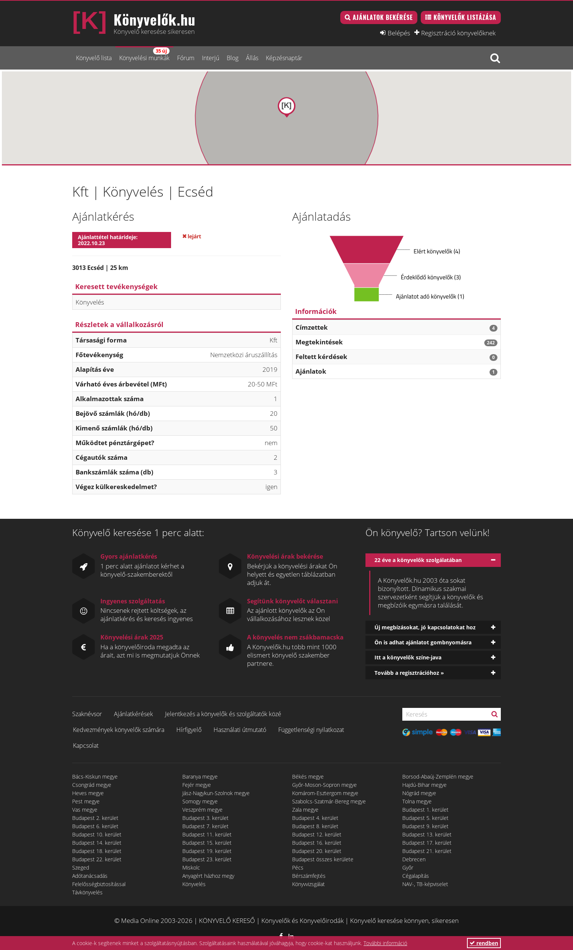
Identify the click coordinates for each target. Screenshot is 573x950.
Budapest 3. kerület (205, 817)
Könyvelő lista (94, 58)
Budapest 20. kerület (316, 851)
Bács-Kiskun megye (95, 776)
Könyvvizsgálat (308, 884)
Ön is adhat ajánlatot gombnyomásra (422, 642)
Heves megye (88, 793)
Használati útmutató (240, 730)
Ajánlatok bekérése (383, 17)
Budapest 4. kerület (315, 817)
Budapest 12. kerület (316, 834)
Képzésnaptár (284, 58)
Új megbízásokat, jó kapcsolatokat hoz (425, 627)
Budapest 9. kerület (425, 826)
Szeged (80, 867)
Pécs (297, 867)
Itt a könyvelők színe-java (407, 657)
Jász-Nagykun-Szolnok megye (216, 793)
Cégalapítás (415, 875)
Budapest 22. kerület (96, 859)
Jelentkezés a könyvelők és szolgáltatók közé (223, 714)
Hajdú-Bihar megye (424, 784)
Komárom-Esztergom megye (325, 793)
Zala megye (305, 809)
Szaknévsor (87, 714)
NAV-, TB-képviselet (425, 884)
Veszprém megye (202, 809)
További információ (385, 943)
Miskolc (191, 867)
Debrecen (414, 859)
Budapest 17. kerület (427, 842)
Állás (252, 58)
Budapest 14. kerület (96, 842)
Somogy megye (200, 801)
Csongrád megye (91, 784)
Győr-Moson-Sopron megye (324, 784)
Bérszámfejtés (309, 875)
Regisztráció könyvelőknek (458, 32)
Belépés (399, 32)
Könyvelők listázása (465, 17)
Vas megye (84, 809)
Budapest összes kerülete (322, 859)
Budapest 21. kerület (427, 851)
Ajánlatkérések (133, 714)
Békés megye (308, 776)
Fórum (185, 58)
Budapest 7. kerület (205, 826)
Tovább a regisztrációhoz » (409, 672)
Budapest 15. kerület (207, 842)
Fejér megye (196, 784)
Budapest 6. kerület (95, 826)
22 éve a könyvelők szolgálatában (418, 560)
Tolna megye (417, 801)
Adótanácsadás (90, 875)
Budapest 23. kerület (207, 859)
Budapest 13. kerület (427, 834)
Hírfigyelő (189, 730)
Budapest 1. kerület (425, 809)
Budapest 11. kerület (207, 834)
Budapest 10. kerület (96, 834)
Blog (232, 58)
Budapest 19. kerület (207, 851)
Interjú (210, 58)
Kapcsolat (86, 745)
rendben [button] (484, 943)
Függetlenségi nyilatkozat (311, 730)
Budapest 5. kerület (425, 817)
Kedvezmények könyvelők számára (118, 730)
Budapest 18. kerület (96, 851)
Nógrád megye (419, 793)
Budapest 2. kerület (95, 817)
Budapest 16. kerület (316, 842)
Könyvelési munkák (144, 54)
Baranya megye (200, 776)
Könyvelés (194, 884)
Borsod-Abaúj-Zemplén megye (437, 776)
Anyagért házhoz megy (208, 875)
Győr (407, 867)
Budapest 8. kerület (315, 826)
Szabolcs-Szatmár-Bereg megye (329, 801)
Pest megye (86, 801)
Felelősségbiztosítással (99, 884)
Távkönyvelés (87, 892)
